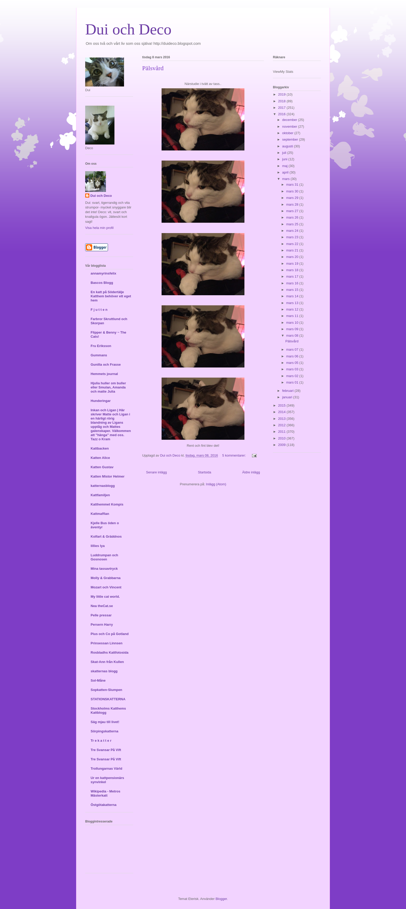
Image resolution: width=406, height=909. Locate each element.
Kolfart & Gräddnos (106, 536)
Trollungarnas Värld (106, 768)
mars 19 (292, 263)
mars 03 (292, 369)
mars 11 (292, 316)
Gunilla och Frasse (106, 364)
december (290, 120)
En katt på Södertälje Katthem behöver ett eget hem (111, 296)
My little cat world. (105, 596)
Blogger (221, 899)
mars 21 (292, 250)
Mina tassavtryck (104, 569)
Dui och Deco (128, 29)
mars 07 (292, 349)
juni (285, 159)
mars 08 (292, 335)
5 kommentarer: (234, 455)
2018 (282, 101)
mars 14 (292, 296)
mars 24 (292, 231)
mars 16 (292, 283)
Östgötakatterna (104, 805)
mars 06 (292, 356)
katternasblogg (103, 486)
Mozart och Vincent (106, 587)
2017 (282, 108)
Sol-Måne (98, 680)
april (285, 172)
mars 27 (292, 211)
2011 (282, 432)
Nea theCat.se (102, 606)
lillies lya (98, 546)
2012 (282, 425)
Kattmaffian (100, 514)
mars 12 (292, 309)
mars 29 (292, 198)
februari (288, 391)
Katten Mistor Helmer (108, 476)
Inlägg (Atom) (216, 484)
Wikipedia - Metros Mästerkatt (105, 793)
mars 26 (292, 217)
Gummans (99, 355)
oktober (288, 133)
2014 (282, 412)
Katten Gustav (102, 467)
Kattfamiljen (100, 495)
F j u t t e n (99, 310)
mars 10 (292, 322)
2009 (282, 445)
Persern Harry (102, 624)
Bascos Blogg (102, 283)
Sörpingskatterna (104, 731)
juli (284, 153)
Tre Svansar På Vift (106, 750)
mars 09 (292, 329)
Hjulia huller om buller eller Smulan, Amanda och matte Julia (108, 387)
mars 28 (292, 204)
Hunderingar (101, 401)
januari (287, 397)
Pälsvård (153, 68)
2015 (282, 405)
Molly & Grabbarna (106, 578)
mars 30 (292, 191)
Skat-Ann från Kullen (107, 662)
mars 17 (292, 276)
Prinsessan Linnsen (106, 643)
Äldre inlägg (251, 472)
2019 (282, 94)
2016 (282, 114)
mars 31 (292, 184)
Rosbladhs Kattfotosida (109, 652)
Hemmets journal (104, 374)
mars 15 (292, 290)
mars (286, 179)
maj (285, 166)
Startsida (204, 472)
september (290, 139)
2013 (282, 419)
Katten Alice (100, 458)
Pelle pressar (101, 615)
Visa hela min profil (99, 228)
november (290, 126)
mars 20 (292, 257)
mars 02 (292, 376)
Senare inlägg (156, 472)
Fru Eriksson (101, 346)
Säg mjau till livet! (105, 722)
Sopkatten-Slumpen (106, 690)
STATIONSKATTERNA (108, 699)
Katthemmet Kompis (107, 504)
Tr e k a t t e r (101, 740)
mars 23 (292, 237)
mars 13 (292, 303)
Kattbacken (100, 448)
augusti (288, 146)
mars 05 (292, 363)
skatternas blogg (104, 671)
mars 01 (292, 382)
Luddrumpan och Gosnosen (104, 557)
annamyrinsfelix (103, 273)
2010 (282, 438)
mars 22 (292, 244)
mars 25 (292, 224)
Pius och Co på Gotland (110, 634)
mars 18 (292, 270)
